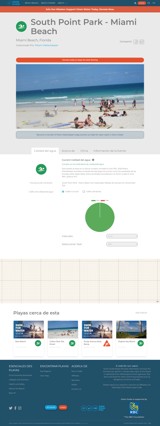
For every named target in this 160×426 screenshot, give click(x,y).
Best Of (12, 393)
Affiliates (75, 376)
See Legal (84, 423)
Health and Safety (17, 384)
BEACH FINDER (48, 3)
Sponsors (75, 380)
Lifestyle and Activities (19, 380)
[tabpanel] (80, 203)
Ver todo (141, 313)
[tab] (45, 150)
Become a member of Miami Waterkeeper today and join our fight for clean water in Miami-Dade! (80, 135)
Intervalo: (67, 236)
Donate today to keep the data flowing (80, 60)
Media (74, 385)
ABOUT (61, 3)
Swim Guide (76, 371)
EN (148, 3)
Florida (45, 40)
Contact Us (76, 389)
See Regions (45, 371)
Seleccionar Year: (72, 244)
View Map (44, 376)
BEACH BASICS (32, 3)
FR (154, 3)
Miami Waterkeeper (46, 45)
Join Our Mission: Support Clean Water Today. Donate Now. (80, 9)
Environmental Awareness (20, 375)
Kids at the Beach (16, 389)
